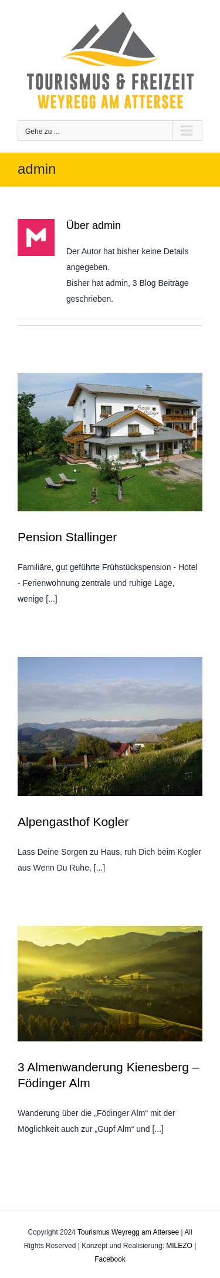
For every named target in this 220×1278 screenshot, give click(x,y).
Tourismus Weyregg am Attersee (128, 1232)
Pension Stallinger (67, 537)
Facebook (110, 1259)
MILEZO (179, 1246)
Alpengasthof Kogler (73, 821)
